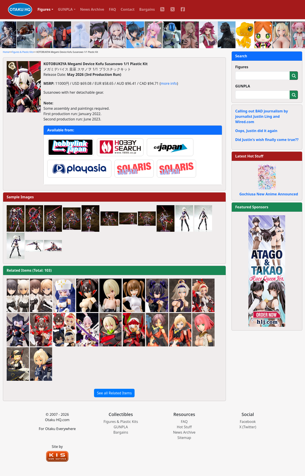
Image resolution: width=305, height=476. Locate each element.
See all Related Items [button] (114, 393)
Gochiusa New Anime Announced (268, 194)
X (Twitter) (247, 426)
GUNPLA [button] (65, 9)
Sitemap (184, 437)
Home (6, 52)
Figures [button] (44, 9)
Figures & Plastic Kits (22, 52)
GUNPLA (242, 86)
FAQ (112, 9)
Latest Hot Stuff (249, 156)
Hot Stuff (184, 426)
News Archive (92, 9)
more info (169, 83)
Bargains (147, 9)
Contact (128, 9)
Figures (241, 66)
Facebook (248, 421)
